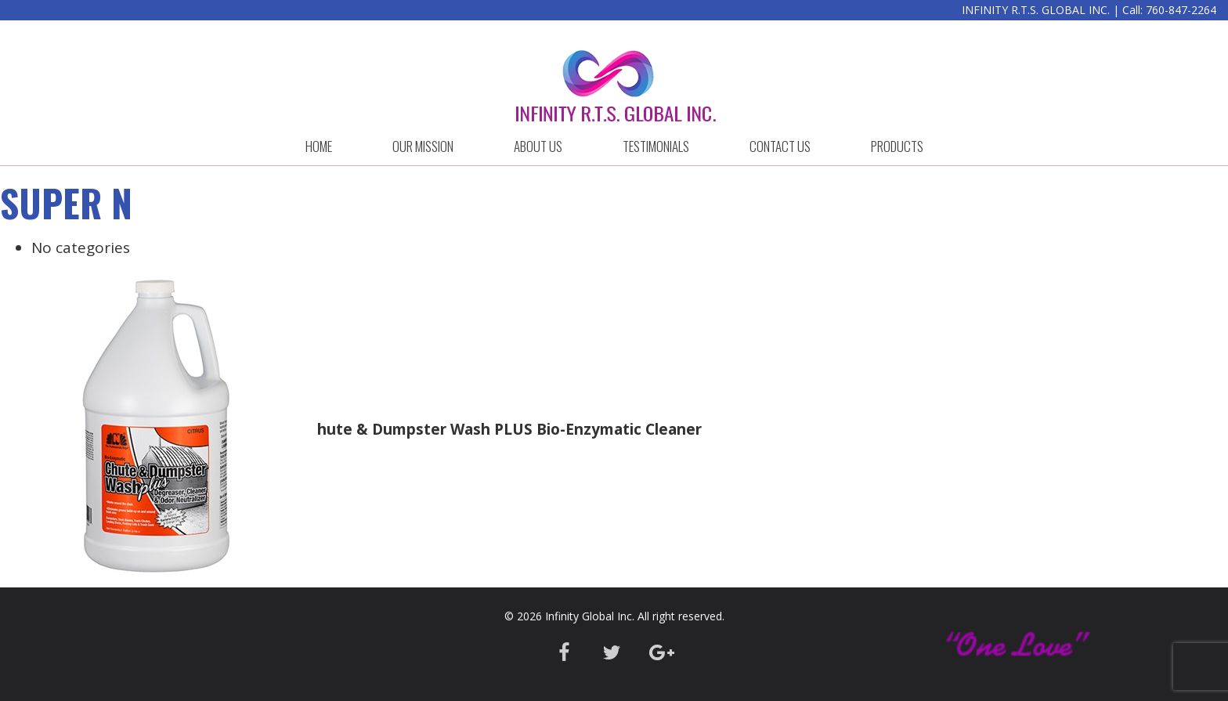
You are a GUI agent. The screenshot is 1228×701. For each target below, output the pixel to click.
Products (897, 146)
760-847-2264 (1181, 9)
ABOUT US (538, 146)
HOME (318, 146)
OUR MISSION (422, 146)
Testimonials (656, 146)
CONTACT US (780, 146)
